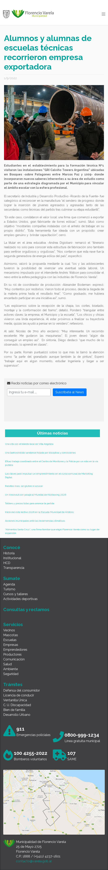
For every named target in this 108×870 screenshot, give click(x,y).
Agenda (9, 584)
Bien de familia (14, 710)
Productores (12, 654)
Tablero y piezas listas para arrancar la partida (29, 503)
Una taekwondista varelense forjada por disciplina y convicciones (40, 452)
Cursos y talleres (15, 594)
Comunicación (14, 659)
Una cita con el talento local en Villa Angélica (29, 444)
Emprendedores (15, 650)
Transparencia (13, 568)
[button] (18, 122)
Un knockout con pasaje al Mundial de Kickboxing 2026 (35, 494)
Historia (9, 553)
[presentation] (38, 410)
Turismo (9, 589)
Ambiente (10, 669)
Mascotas (10, 635)
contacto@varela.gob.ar (34, 861)
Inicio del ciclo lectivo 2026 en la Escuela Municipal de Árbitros (39, 512)
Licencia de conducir (18, 695)
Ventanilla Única (15, 700)
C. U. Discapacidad (17, 705)
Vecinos (9, 630)
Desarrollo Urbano (16, 715)
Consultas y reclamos (26, 609)
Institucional (12, 558)
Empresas (10, 645)
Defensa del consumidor (21, 690)
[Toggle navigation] (103, 14)
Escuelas (10, 640)
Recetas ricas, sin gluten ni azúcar (24, 486)
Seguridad (10, 674)
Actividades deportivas (20, 599)
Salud (7, 664)
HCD (6, 563)
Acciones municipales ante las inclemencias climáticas (35, 520)
